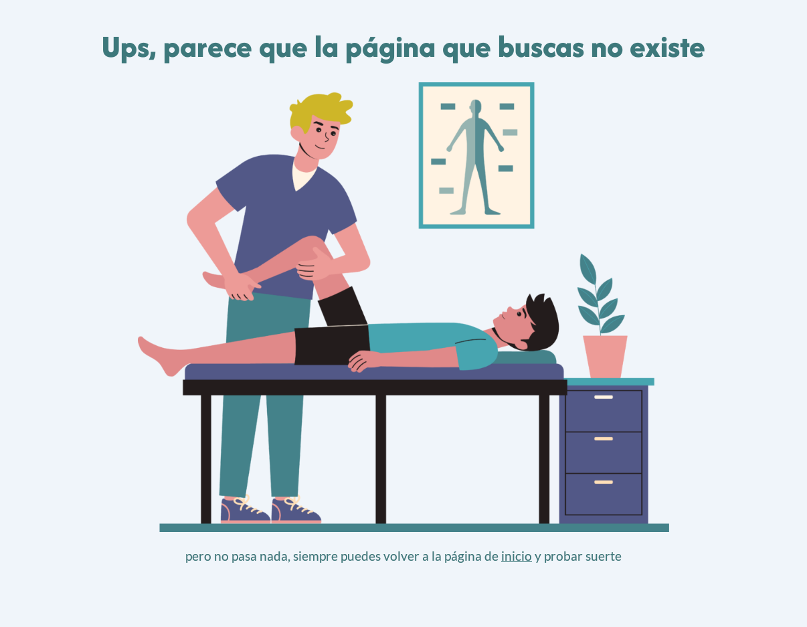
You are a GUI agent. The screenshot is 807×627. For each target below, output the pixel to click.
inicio (516, 555)
